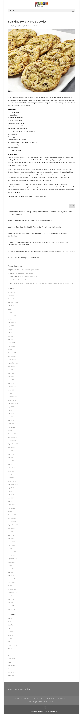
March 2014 (11, 609)
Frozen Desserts (12, 645)
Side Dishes (11, 665)
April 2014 (11, 606)
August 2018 (11, 447)
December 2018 (12, 434)
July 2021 (10, 329)
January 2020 (11, 390)
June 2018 (11, 454)
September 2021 (13, 322)
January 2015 (11, 586)
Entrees (10, 642)
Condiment (11, 635)
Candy (9, 628)
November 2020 (12, 356)
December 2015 (12, 548)
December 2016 (12, 515)
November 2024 (12, 295)
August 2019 (11, 407)
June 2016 (11, 535)
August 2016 (11, 528)
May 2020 (11, 376)
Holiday (36, 26)
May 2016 (11, 538)
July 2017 (10, 491)
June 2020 (11, 373)
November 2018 (12, 437)
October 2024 (12, 299)
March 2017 (11, 505)
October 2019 (12, 400)
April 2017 (11, 501)
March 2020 (11, 383)
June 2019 (11, 413)
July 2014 (10, 596)
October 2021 (12, 319)
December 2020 (12, 353)
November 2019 (12, 397)
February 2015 (12, 582)
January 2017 (11, 511)
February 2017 (12, 508)
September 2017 (13, 484)
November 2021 (12, 316)
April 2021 (11, 339)
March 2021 (11, 343)
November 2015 (12, 552)
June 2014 (11, 599)
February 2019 (12, 427)
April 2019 (11, 420)
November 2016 (12, 518)
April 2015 (11, 575)
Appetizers (11, 618)
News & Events (12, 652)
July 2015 (10, 565)
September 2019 (13, 403)
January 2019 (11, 430)
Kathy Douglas (14, 26)
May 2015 (11, 572)
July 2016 (10, 532)
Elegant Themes (37, 711)
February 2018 (12, 467)
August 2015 (11, 562)
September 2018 (13, 444)
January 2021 (11, 349)
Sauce (9, 662)
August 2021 (11, 326)
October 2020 (12, 360)
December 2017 (12, 474)
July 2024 (10, 309)
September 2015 (13, 559)
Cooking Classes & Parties (40, 701)
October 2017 (12, 481)
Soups (9, 669)
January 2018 (11, 471)
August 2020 (11, 366)
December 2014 (12, 589)
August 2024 (11, 305)
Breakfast (10, 625)
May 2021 (11, 336)
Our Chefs (50, 698)
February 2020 (12, 386)
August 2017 (11, 488)
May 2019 (11, 417)
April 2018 (11, 461)
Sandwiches (11, 659)
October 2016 (12, 521)
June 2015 (11, 569)
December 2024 (12, 292)
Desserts (31, 26)
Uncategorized (12, 672)
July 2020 (10, 370)
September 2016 (13, 525)
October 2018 (12, 440)
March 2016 (11, 542)
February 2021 (12, 346)
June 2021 (11, 332)
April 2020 (11, 380)
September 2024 (13, 302)
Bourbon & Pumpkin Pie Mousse (27, 276)
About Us (62, 698)
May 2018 (11, 457)
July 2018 (10, 451)
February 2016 (12, 545)
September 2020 (13, 363)
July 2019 (10, 410)
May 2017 (11, 498)
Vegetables (11, 675)
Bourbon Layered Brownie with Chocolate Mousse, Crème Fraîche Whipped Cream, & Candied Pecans (43, 283)
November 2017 (12, 478)
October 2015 (12, 555)
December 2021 (12, 312)
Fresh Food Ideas (24, 689)
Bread (9, 621)
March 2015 (11, 579)
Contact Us (37, 698)
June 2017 (11, 494)
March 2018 (11, 464)
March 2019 (11, 424)
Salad (9, 655)
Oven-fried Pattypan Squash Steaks (28, 270)
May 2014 (11, 602)
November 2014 (12, 592)
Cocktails (10, 632)
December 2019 (12, 393)
